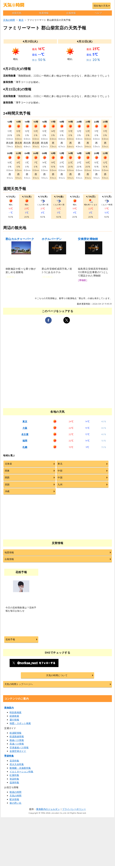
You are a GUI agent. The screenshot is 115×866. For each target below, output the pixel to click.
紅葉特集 (14, 775)
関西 (7, 477)
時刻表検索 (16, 712)
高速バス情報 (17, 743)
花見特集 (14, 760)
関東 (7, 470)
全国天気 (17, 13)
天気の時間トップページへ (19, 684)
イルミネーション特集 (21, 771)
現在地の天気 (101, 5)
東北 (21, 20)
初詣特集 (14, 778)
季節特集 (9, 755)
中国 (60, 477)
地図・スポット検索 (20, 723)
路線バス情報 (17, 740)
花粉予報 (10, 639)
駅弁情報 (14, 799)
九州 (60, 484)
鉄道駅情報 (16, 732)
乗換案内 (9, 707)
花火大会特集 (17, 764)
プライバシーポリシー (74, 809)
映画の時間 (16, 792)
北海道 (8, 463)
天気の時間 (9, 20)
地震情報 (44, 13)
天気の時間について (56, 675)
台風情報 (71, 13)
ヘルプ (98, 13)
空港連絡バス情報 (19, 747)
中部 (60, 470)
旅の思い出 (16, 802)
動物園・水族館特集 (20, 768)
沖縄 (7, 491)
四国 (7, 484)
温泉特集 (14, 782)
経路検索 (14, 716)
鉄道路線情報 (17, 736)
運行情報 (14, 719)
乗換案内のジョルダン (48, 809)
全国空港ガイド (18, 751)
